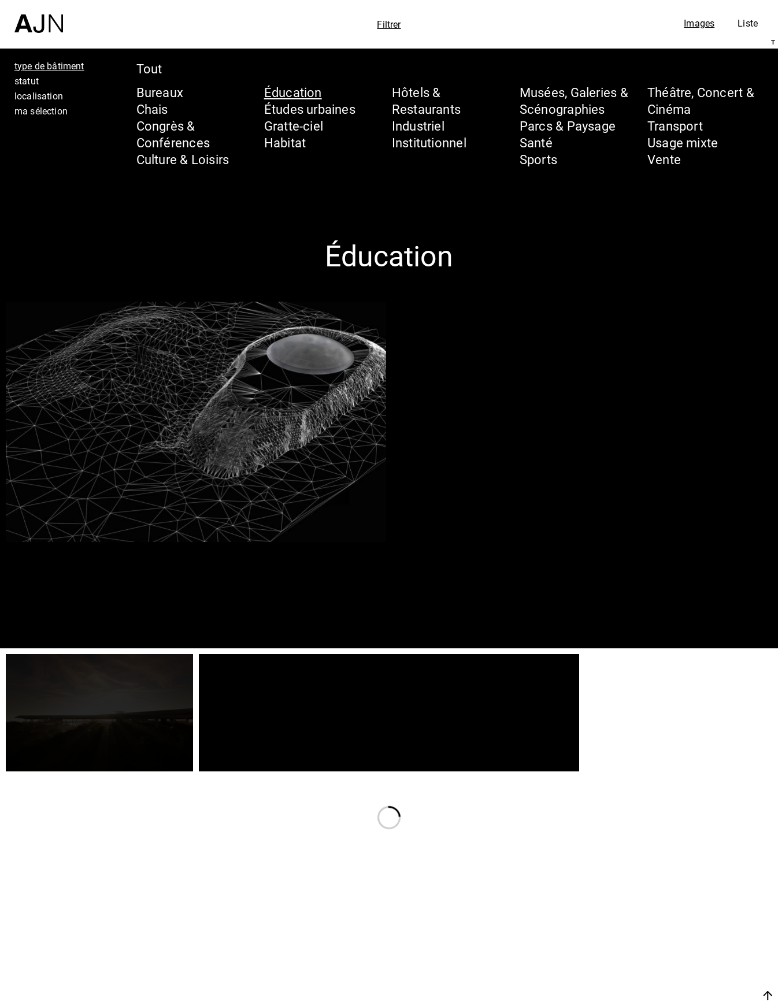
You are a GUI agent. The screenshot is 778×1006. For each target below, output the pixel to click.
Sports (538, 159)
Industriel (418, 125)
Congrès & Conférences (173, 134)
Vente (664, 159)
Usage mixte (682, 142)
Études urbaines (309, 109)
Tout (149, 68)
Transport (675, 125)
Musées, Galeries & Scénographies (574, 100)
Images (699, 23)
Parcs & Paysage (568, 125)
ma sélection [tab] (41, 111)
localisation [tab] (38, 96)
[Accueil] (38, 16)
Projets (658, 945)
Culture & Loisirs (182, 159)
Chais (152, 109)
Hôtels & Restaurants (426, 100)
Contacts (666, 967)
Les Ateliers (677, 923)
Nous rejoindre (658, 995)
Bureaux (160, 92)
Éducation (293, 92)
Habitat (285, 142)
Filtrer (389, 24)
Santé (536, 142)
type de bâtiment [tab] (49, 66)
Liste (748, 23)
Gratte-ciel (293, 125)
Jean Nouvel (679, 901)
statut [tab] (26, 81)
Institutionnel (429, 142)
